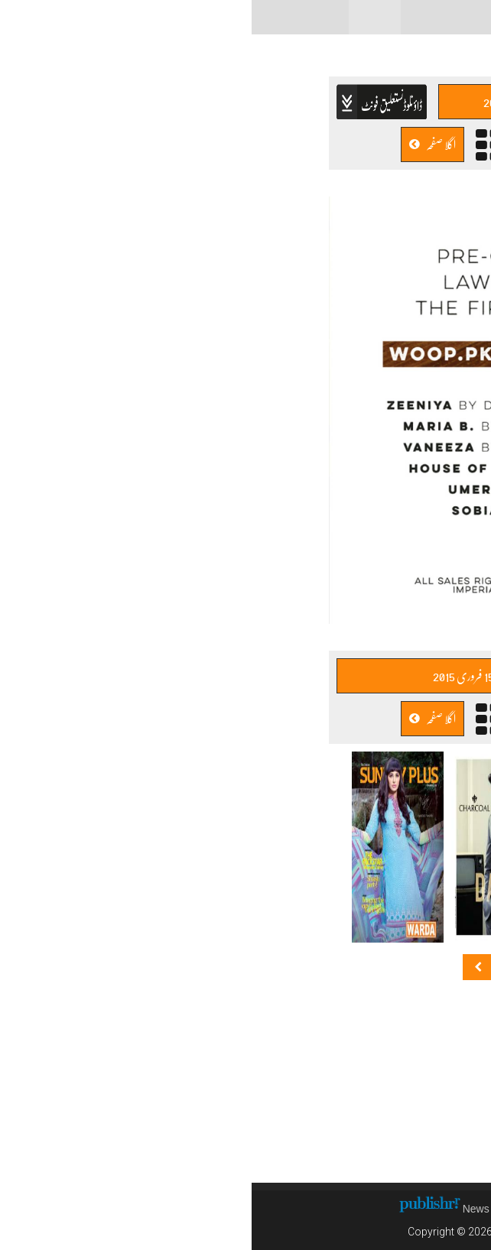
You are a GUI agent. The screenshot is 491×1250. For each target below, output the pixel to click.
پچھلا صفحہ (308, 144)
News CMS (239, 1209)
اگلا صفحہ (181, 144)
